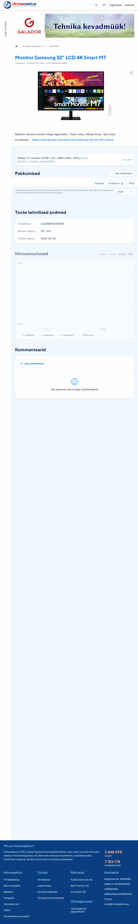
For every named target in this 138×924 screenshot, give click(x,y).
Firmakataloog (11, 879)
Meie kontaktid (12, 885)
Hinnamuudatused (47, 891)
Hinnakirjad (43, 879)
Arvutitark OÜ (78, 891)
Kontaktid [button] (111, 872)
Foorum (129, 5)
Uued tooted (44, 885)
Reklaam (8, 891)
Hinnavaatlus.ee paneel (17, 916)
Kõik (130, 254)
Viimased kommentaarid (50, 897)
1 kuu (103, 254)
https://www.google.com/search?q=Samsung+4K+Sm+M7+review (73, 139)
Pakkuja (99, 183)
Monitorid (54, 46)
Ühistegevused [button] (81, 901)
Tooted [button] (42, 872)
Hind (131, 183)
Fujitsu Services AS (81, 879)
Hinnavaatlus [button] (13, 872)
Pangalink (9, 897)
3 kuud (112, 254)
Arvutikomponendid (31, 46)
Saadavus (116, 183)
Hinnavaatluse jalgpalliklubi (78, 910)
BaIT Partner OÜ (80, 885)
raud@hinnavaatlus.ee (116, 904)
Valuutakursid (11, 904)
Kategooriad (102, 5)
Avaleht (16, 46)
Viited (7, 910)
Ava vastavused (121, 173)
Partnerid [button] (77, 872)
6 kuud (122, 254)
